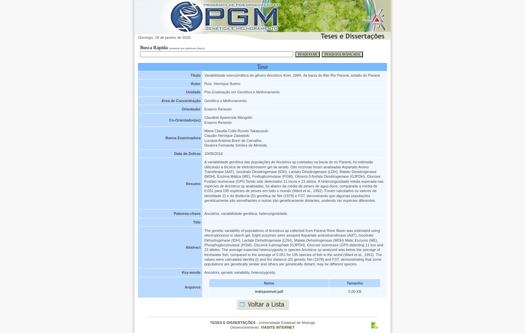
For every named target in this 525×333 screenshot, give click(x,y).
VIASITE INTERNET (278, 327)
